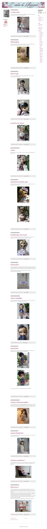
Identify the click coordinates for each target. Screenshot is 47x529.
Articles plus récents (13, 518)
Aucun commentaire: (20, 144)
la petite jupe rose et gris (19, 235)
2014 (39, 29)
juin (40, 39)
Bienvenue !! (15, 487)
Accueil (26, 518)
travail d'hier (15, 348)
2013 (39, 30)
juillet (40, 38)
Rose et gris (15, 74)
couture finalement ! (17, 433)
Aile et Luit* (40, 16)
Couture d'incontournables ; (20, 402)
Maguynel (5, 24)
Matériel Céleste (41, 24)
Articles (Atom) (16, 519)
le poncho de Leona (17, 123)
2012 (39, 31)
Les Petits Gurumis (41, 17)
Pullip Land (40, 25)
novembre (41, 33)
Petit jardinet (15, 42)
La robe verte (15, 12)
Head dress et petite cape (19, 182)
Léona (13, 150)
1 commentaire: (19, 342)
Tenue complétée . (17, 298)
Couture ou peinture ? (18, 460)
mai (40, 40)
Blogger (27, 526)
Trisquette (40, 20)
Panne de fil (14, 265)
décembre (41, 32)
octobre (41, 34)
